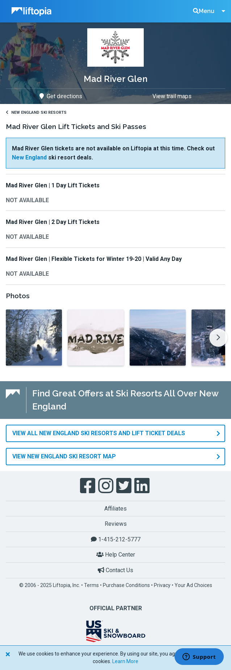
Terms (91, 585)
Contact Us (115, 570)
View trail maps (172, 96)
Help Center (115, 554)
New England (29, 157)
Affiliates (115, 508)
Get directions (60, 96)
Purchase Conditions (126, 585)
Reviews (116, 523)
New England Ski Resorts (36, 112)
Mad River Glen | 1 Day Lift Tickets (53, 185)
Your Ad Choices (193, 585)
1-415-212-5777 (115, 539)
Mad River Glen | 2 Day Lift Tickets (53, 222)
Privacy (162, 585)
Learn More (125, 661)
